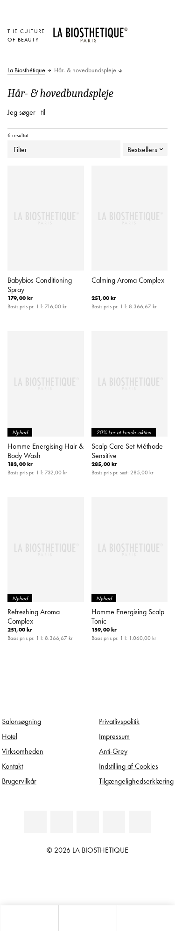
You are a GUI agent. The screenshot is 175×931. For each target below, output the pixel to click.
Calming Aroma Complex (127, 280)
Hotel (9, 736)
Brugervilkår (19, 780)
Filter (64, 149)
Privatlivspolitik (119, 721)
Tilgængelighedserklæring (136, 780)
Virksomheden (22, 751)
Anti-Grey (113, 751)
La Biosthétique (26, 70)
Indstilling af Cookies (128, 766)
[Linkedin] (35, 822)
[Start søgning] (146, 918)
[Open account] (140, 43)
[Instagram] (114, 822)
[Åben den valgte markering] (140, 30)
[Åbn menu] (87, 918)
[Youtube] (88, 822)
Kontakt (12, 766)
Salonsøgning (21, 721)
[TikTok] (140, 822)
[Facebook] (61, 822)
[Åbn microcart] (140, 56)
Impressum (114, 736)
